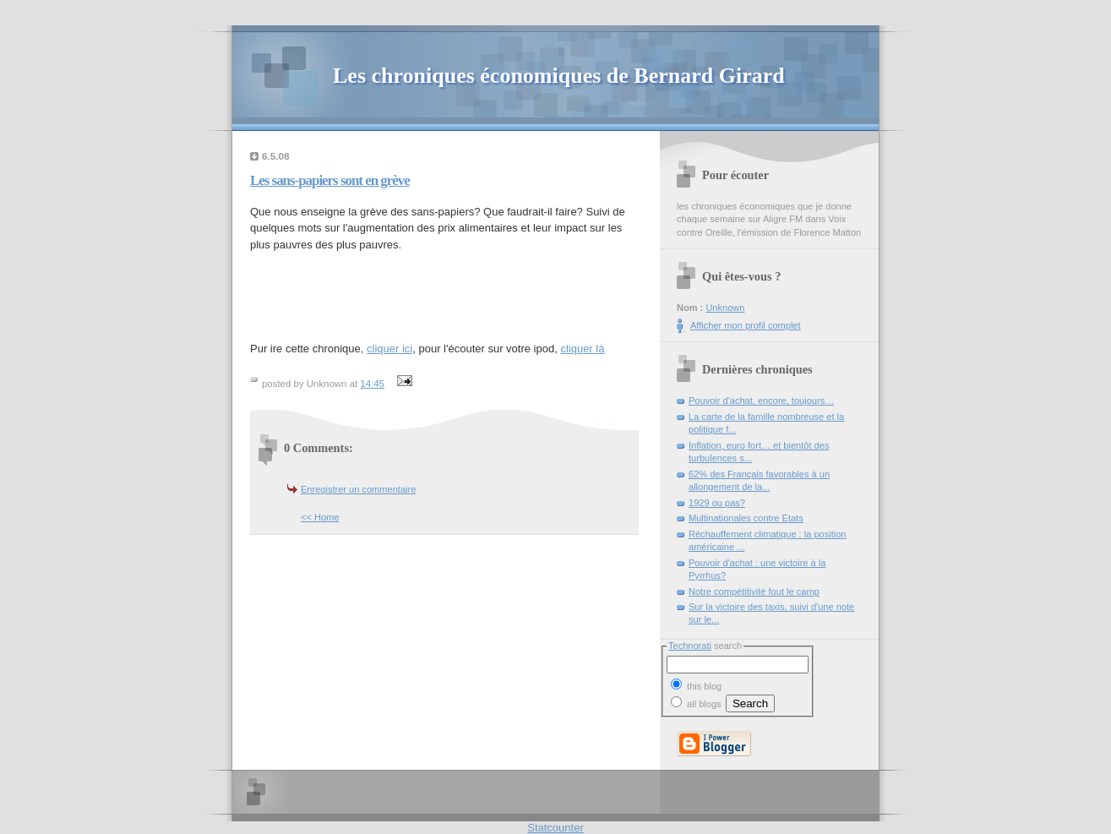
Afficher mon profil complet (745, 325)
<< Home (320, 517)
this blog (696, 685)
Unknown (724, 308)
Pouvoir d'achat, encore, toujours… (761, 400)
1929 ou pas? (717, 503)
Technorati (689, 645)
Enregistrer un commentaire (358, 489)
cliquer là (582, 348)
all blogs (696, 704)
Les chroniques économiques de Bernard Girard (559, 75)
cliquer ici (389, 348)
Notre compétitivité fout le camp (754, 591)
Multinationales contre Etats (746, 518)
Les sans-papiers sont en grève (330, 180)
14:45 (372, 384)
